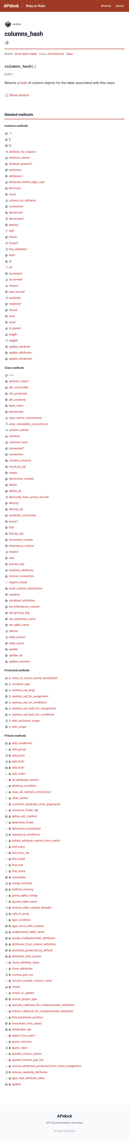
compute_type (21, 684)
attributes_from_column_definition (34, 944)
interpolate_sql (21, 1029)
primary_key (16, 564)
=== (11, 375)
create (13, 472)
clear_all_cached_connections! (31, 792)
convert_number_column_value (32, 980)
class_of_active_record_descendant (35, 678)
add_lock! (18, 767)
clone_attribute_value (25, 962)
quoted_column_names (27, 1053)
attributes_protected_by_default (32, 950)
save (12, 316)
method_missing (22, 889)
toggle (13, 334)
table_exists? (17, 637)
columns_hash (18, 442)
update (13, 649)
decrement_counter (21, 478)
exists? (13, 521)
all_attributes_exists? (25, 780)
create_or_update (23, 993)
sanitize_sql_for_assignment (30, 696)
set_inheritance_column (24, 606)
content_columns (20, 460)
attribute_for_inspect (22, 151)
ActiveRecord (55, 54)
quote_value (19, 1047)
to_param (15, 328)
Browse (106, 6)
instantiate (18, 877)
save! (12, 322)
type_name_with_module (28, 926)
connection (16, 206)
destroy (13, 225)
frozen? (13, 243)
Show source (19, 95)
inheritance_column (21, 546)
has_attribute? (18, 249)
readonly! (15, 298)
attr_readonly (17, 399)
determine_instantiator (26, 828)
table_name (16, 643)
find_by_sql (16, 533)
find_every (18, 846)
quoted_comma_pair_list (27, 1060)
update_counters (19, 661)
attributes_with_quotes (26, 956)
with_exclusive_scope (26, 720)
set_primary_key (19, 612)
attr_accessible (18, 387)
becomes (15, 188)
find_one (17, 865)
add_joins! (18, 755)
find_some (18, 871)
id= (11, 267)
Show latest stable (26, 54)
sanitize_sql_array (23, 690)
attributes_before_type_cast (27, 182)
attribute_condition (24, 785)
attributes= (16, 176)
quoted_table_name (24, 901)
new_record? (17, 291)
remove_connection (21, 576)
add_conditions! (22, 743)
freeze (13, 237)
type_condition (21, 920)
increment (15, 273)
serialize (14, 594)
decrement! (16, 218)
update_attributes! (20, 358)
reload (13, 310)
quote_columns (22, 1041)
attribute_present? (20, 164)
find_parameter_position (27, 1017)
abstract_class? (19, 381)
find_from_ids (20, 853)
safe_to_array (20, 913)
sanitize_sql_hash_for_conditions (33, 714)
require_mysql (18, 582)
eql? (11, 230)
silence (13, 631)
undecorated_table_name (28, 932)
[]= (10, 145)
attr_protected (18, 393)
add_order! (18, 773)
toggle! (13, 340)
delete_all (15, 491)
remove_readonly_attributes (30, 1072)
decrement (16, 212)
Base (70, 54)
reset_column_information (26, 588)
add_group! (19, 749)
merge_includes (22, 883)
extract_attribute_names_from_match (36, 840)
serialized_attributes (22, 600)
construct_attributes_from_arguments (36, 804)
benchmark (16, 411)
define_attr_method (24, 816)
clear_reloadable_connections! (28, 424)
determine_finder (22, 822)
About (120, 6)
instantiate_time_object (27, 1023)
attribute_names (19, 157)
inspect (13, 285)
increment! (16, 279)
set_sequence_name (22, 619)
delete (13, 484)
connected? (16, 448)
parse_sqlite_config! (25, 895)
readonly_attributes (21, 570)
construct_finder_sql (25, 810)
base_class (16, 405)
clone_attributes (22, 968)
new (11, 558)
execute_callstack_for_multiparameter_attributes (43, 1005)
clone (12, 194)
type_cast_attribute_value (28, 1078)
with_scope (19, 726)
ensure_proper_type (24, 999)
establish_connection (22, 515)
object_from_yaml (23, 1035)
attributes (15, 170)
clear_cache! (20, 798)
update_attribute (19, 346)
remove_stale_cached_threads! (31, 907)
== (10, 133)
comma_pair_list (22, 974)
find (11, 527)
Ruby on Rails (35, 6)
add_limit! (18, 761)
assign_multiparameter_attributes (33, 938)
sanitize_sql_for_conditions (29, 702)
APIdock (11, 5)
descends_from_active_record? (29, 497)
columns (14, 436)
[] (9, 139)
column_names (19, 430)
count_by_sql (17, 466)
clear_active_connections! (25, 418)
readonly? (15, 304)
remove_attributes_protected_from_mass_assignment (46, 1066)
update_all (15, 655)
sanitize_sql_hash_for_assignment (34, 708)
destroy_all (16, 509)
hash (23, 83)
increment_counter (21, 539)
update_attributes (20, 352)
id (10, 261)
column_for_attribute (22, 200)
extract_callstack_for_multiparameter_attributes (42, 1011)
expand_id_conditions (26, 834)
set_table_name (19, 625)
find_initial (18, 859)
